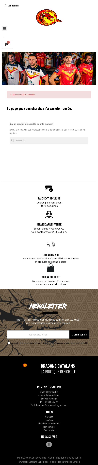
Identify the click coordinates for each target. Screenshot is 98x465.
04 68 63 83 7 (51, 401)
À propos (49, 416)
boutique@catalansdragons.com (51, 405)
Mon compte (49, 426)
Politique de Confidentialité (31, 457)
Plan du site (49, 430)
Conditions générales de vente (64, 457)
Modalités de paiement (49, 423)
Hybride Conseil (72, 461)
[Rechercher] (49, 140)
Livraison (49, 420)
